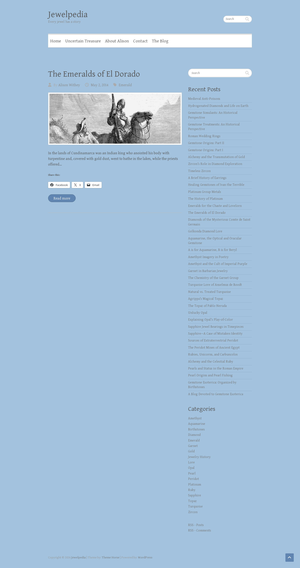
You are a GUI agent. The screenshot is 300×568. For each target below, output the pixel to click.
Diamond (194, 435)
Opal (191, 468)
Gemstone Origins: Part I (205, 150)
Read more (62, 198)
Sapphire (194, 495)
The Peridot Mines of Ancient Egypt (214, 348)
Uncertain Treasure (83, 41)
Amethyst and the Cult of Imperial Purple (217, 264)
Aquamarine (196, 424)
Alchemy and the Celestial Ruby (210, 362)
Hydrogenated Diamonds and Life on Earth (218, 106)
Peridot (193, 479)
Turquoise (195, 507)
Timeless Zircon (199, 171)
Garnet (193, 446)
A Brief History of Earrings (207, 178)
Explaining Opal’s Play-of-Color (210, 320)
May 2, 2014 (99, 85)
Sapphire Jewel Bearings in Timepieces (216, 327)
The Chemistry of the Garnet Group (213, 278)
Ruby (191, 490)
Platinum (194, 485)
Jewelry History (199, 457)
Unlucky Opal (197, 313)
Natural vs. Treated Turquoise (209, 292)
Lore (191, 462)
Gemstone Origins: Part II (206, 143)
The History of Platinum (205, 199)
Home (55, 41)
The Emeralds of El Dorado (94, 74)
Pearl (192, 474)
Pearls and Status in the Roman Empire (215, 369)
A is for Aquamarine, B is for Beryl (212, 250)
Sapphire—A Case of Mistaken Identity (215, 334)
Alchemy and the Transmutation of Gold (216, 157)
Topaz (192, 501)
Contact (140, 41)
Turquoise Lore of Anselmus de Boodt (215, 285)
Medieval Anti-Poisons (204, 99)
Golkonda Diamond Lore (205, 231)
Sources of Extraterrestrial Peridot (213, 341)
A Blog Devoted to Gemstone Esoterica (215, 394)
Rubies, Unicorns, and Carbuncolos (213, 355)
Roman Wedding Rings (204, 136)
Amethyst (195, 418)
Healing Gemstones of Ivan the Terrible (216, 185)
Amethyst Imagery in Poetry (208, 257)
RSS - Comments (199, 531)
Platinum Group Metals (204, 192)
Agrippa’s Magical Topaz (205, 299)
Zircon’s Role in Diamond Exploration (215, 164)
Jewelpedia (68, 14)
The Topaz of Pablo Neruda (207, 306)
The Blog (160, 41)
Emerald (125, 85)
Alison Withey (69, 85)
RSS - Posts (196, 525)
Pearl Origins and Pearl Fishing (210, 375)
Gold (191, 451)
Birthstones (196, 429)
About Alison (117, 41)
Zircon (193, 512)
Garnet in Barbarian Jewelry (208, 271)
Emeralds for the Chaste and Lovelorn (215, 206)
